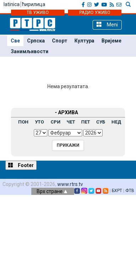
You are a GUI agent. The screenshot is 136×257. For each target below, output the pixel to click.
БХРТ (117, 190)
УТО (39, 122)
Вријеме (111, 41)
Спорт (59, 41)
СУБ (100, 122)
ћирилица (33, 4)
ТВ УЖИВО (38, 12)
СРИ (56, 122)
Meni (107, 24)
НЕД (116, 122)
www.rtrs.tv (70, 184)
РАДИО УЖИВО (94, 12)
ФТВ (129, 190)
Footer (21, 165)
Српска (36, 41)
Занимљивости (29, 51)
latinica (12, 4)
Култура (84, 41)
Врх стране (52, 191)
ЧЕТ (71, 122)
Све (15, 41)
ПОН (23, 122)
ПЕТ (85, 122)
